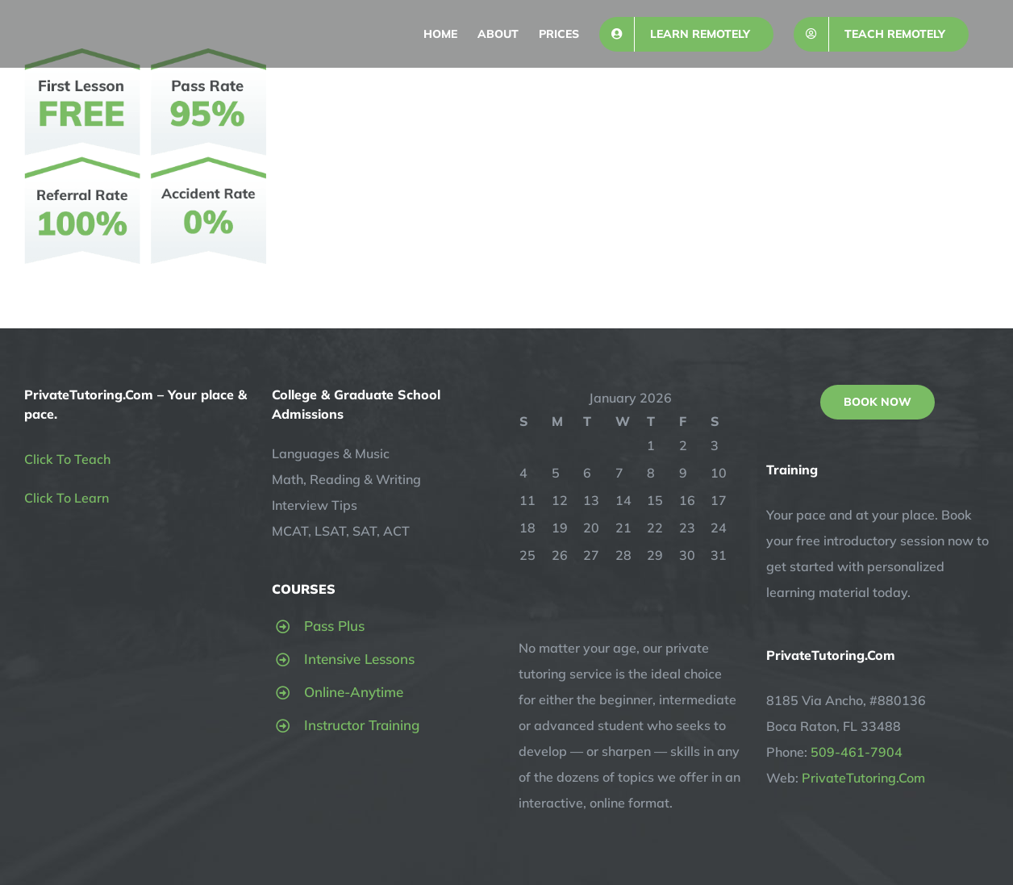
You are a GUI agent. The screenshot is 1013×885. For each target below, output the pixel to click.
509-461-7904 (857, 752)
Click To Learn (66, 498)
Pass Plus (334, 625)
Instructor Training (361, 724)
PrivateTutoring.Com (863, 778)
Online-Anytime (353, 691)
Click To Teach (67, 459)
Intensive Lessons (359, 658)
